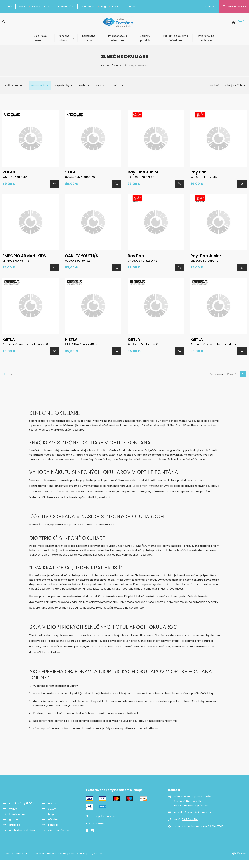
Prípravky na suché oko (206, 38)
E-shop (116, 6)
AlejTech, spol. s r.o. (93, 853)
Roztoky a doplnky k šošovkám (175, 38)
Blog (103, 6)
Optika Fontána (21, 791)
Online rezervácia (234, 6)
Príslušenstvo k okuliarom (117, 38)
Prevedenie (38, 85)
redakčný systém (68, 853)
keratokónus (17, 813)
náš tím (53, 819)
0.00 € (239, 22)
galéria (13, 819)
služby (52, 808)
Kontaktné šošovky (88, 38)
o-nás (13, 808)
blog (51, 813)
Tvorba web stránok (43, 853)
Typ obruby (62, 85)
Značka (115, 85)
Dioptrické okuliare (40, 38)
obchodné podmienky (23, 830)
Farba (82, 85)
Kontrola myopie (41, 6)
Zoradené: (213, 85)
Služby (22, 6)
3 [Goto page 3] (18, 374)
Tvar (99, 85)
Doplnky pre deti (145, 38)
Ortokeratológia (65, 6)
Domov (105, 65)
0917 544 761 (190, 819)
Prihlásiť (210, 6)
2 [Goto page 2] (11, 374)
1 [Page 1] (4, 374)
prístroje (14, 824)
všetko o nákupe (58, 830)
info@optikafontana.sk (197, 812)
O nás (9, 6)
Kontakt (131, 6)
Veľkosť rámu (13, 85)
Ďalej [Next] (243, 374)
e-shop (52, 803)
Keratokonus (88, 6)
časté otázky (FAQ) (21, 803)
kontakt (53, 824)
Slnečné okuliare (64, 38)
